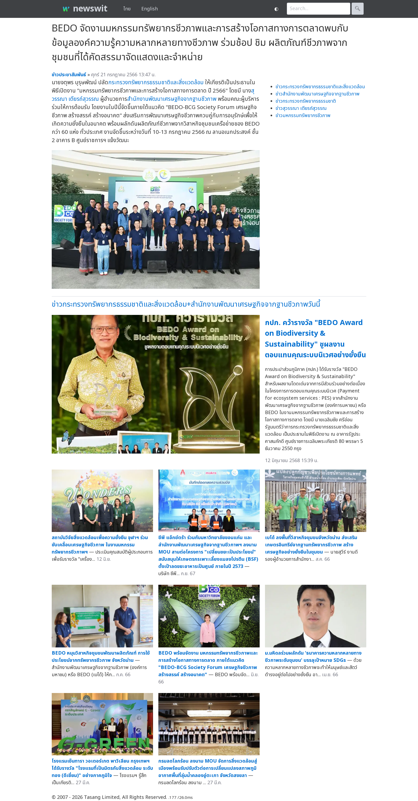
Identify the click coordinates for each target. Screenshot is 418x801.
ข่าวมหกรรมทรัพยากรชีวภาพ (303, 115)
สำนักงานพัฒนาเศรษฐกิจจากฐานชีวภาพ (171, 99)
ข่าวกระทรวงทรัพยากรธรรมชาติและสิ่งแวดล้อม (320, 86)
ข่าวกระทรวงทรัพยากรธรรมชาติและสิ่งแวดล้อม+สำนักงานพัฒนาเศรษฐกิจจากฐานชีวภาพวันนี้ (186, 304)
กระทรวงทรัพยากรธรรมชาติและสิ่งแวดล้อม (156, 82)
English (149, 9)
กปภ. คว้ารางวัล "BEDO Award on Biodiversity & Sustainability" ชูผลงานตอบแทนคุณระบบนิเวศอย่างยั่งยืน (315, 339)
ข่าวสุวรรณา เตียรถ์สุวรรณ (301, 108)
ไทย (127, 9)
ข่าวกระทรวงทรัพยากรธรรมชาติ (306, 101)
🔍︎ (358, 8)
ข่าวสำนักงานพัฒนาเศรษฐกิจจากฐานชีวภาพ (318, 94)
